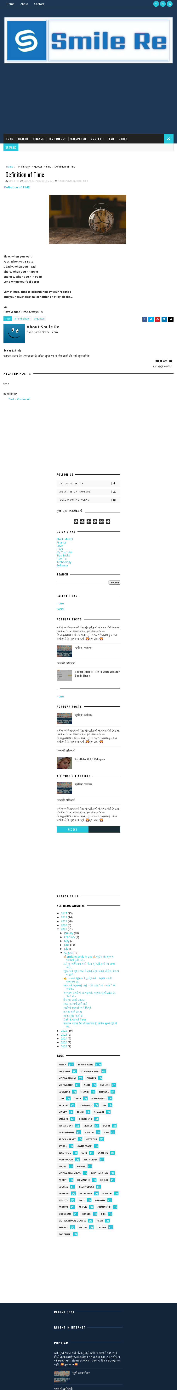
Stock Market (65, 533)
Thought (64, 1065)
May (67, 935)
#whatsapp (84, 1140)
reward (63, 1221)
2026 (64, 1041)
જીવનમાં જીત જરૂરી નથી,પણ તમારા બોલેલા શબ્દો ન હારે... (91, 966)
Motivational (67, 1072)
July (66, 943)
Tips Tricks (63, 550)
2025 (64, 1036)
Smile (77, 1092)
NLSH (87, 1079)
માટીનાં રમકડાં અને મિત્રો (77, 1002)
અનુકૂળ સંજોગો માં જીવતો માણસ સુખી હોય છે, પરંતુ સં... (89, 988)
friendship (104, 1201)
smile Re (63, 1113)
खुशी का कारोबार (83, 642)
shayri (84, 1086)
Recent (72, 824)
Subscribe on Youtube (89, 486)
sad (106, 1126)
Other (123, 138)
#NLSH (62, 1058)
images (86, 1208)
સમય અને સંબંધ (72, 1006)
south (83, 1221)
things (101, 1221)
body (82, 1194)
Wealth (107, 1187)
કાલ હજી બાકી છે (73, 1010)
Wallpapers (98, 1092)
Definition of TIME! (17, 187)
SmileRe (105, 1079)
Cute (84, 1147)
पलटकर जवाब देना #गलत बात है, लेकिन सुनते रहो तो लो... (90, 1019)
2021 (64, 923)
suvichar (64, 1086)
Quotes (96, 138)
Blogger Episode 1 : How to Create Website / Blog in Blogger (97, 668)
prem (100, 1215)
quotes (38, 166)
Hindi (60, 543)
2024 (64, 1033)
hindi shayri (24, 166)
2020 (64, 919)
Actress (63, 1099)
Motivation (66, 1079)
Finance (38, 138)
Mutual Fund (99, 1167)
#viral (63, 1140)
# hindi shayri (22, 319)
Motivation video (70, 1167)
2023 (64, 1029)
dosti (106, 1120)
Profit (63, 1174)
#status (91, 1133)
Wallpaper (78, 138)
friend (83, 1201)
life (103, 1208)
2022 (64, 1025)
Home (10, 4)
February (70, 931)
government (66, 1126)
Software (62, 560)
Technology (57, 138)
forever (63, 1201)
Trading (64, 1187)
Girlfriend (85, 1113)
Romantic (83, 1174)
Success (63, 1181)
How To (62, 553)
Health (23, 138)
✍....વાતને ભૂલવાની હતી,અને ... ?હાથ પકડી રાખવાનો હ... (87, 974)
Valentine (86, 1187)
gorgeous (65, 1208)
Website (63, 1194)
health (89, 1126)
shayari (99, 1106)
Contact (39, 4)
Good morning (90, 1065)
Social (60, 603)
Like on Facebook (89, 478)
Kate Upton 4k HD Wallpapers (90, 753)
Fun (111, 138)
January (69, 927)
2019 (64, 915)
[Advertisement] (88, 102)
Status (88, 1120)
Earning (103, 1147)
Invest (62, 1160)
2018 (64, 911)
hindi (80, 1106)
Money (63, 1106)
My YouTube (64, 546)
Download (85, 1099)
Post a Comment (19, 393)
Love (60, 540)
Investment (66, 1120)
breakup (100, 1194)
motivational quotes (72, 1215)
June (67, 939)
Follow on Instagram (89, 494)
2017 (64, 908)
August (68, 947)
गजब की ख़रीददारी (66, 657)
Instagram (90, 1153)
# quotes (39, 319)
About (24, 4)
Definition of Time (74, 1014)
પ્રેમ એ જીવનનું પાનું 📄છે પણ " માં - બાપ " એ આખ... (89, 981)
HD (104, 1099)
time (48, 166)
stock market (67, 1133)
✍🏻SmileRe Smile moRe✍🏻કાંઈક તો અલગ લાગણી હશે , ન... (88, 952)
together (65, 1228)
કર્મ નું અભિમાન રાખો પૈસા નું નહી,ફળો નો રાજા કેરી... (89, 959)
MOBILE (81, 1160)
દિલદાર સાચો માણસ (74, 994)
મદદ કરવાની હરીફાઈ (75, 998)
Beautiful (65, 1147)
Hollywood (66, 1153)
